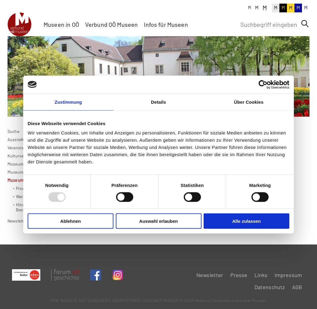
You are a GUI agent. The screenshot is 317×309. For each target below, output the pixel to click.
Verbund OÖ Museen (111, 24)
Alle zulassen (246, 221)
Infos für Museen (166, 24)
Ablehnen (70, 221)
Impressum (288, 275)
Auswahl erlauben (158, 221)
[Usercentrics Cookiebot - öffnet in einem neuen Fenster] (263, 84)
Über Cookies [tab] (248, 101)
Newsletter (18, 239)
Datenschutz (269, 287)
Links (261, 275)
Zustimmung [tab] (68, 101)
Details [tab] (158, 101)
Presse (239, 275)
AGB (297, 287)
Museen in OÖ (61, 24)
